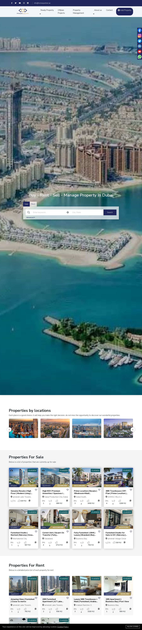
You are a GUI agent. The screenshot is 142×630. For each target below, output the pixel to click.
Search (110, 212)
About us (98, 10)
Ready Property (47, 10)
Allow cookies (132, 626)
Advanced (30, 217)
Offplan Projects (61, 11)
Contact (109, 10)
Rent (33, 204)
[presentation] (9, 429)
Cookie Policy (63, 627)
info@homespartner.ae (42, 3)
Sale (26, 204)
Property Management (78, 11)
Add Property (124, 10)
